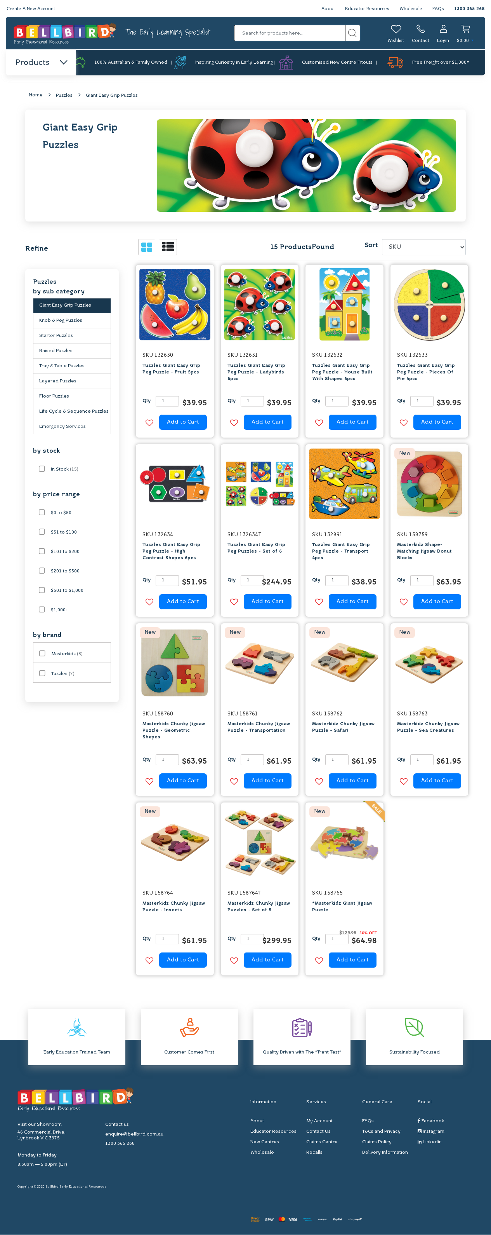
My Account (319, 1121)
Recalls (314, 1153)
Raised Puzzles (56, 351)
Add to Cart (183, 423)
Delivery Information (385, 1153)
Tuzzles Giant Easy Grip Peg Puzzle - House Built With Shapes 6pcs (342, 372)
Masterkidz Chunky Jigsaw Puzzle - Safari (343, 727)
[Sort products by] (424, 247)
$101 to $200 (65, 552)
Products (41, 63)
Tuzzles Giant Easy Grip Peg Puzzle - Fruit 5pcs (171, 369)
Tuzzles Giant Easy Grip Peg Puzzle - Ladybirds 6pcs (256, 372)
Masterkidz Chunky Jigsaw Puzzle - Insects (173, 906)
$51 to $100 (64, 532)
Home (36, 95)
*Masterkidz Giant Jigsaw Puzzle (342, 906)
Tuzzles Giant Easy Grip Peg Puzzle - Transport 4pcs (341, 552)
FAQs (438, 9)
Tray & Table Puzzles (62, 366)
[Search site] (352, 33)
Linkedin (430, 1142)
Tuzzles (63, 674)
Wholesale (410, 9)
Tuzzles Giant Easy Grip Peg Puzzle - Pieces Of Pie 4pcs (426, 372)
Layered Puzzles (57, 381)
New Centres (264, 1142)
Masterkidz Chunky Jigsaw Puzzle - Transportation (258, 727)
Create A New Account (32, 9)
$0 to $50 (61, 513)
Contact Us (318, 1132)
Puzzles (64, 96)
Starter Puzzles (56, 336)
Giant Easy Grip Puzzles (112, 96)
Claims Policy (377, 1142)
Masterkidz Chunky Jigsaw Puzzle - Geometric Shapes (173, 731)
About (325, 9)
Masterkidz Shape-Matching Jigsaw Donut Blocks (424, 552)
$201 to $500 (65, 571)
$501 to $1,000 (67, 591)
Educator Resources (365, 9)
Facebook (431, 1121)
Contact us (117, 1124)
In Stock (64, 469)
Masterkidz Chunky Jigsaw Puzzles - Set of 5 (258, 906)
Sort (371, 246)
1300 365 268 (469, 9)
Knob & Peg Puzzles (60, 321)
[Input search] (289, 33)
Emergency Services (62, 427)
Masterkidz (67, 654)
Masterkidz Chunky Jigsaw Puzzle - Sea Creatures (428, 727)
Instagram (431, 1131)
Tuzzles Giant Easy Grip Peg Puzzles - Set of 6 (256, 548)
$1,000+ (59, 610)
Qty (146, 401)
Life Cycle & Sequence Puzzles (74, 412)
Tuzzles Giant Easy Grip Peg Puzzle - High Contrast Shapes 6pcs (171, 552)
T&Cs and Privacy (381, 1132)
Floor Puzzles (54, 396)
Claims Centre (322, 1142)
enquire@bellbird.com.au (134, 1134)
